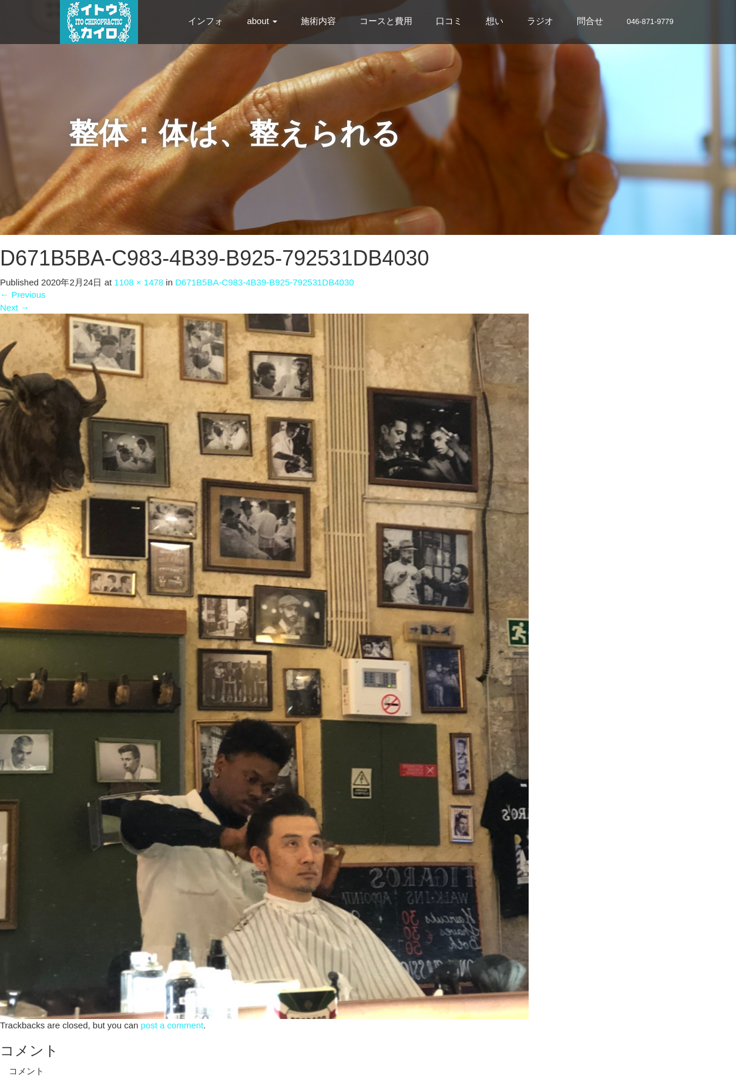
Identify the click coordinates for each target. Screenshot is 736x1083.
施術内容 (318, 21)
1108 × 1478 (138, 282)
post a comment (172, 1025)
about (262, 21)
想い (494, 21)
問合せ (590, 21)
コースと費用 (385, 21)
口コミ (449, 21)
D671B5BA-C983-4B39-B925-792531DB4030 (264, 282)
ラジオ (540, 21)
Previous (23, 295)
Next (14, 307)
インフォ (205, 21)
